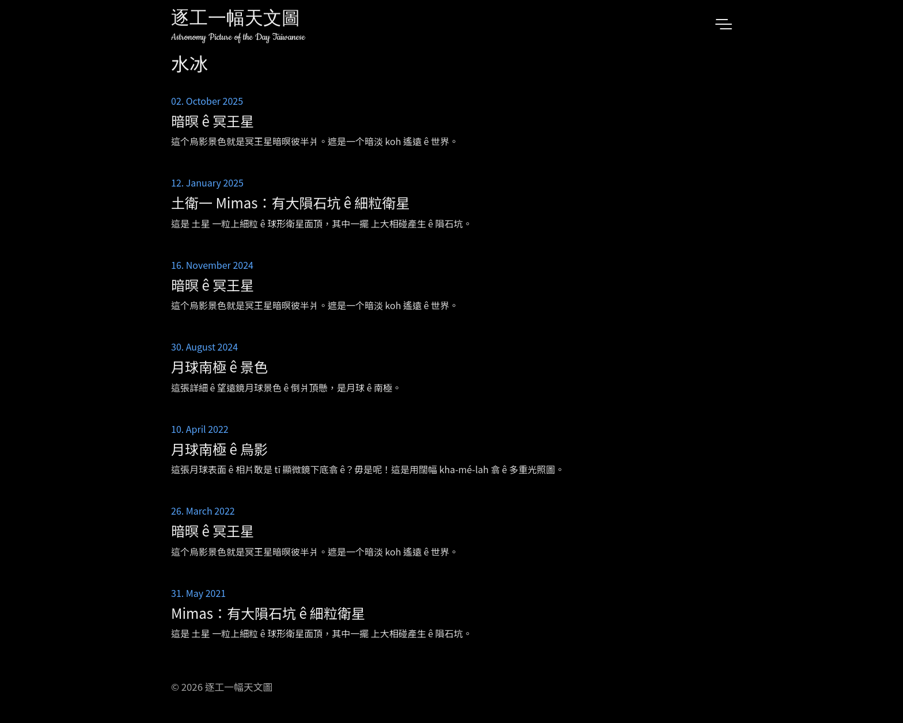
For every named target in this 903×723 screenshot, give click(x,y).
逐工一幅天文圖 (235, 20)
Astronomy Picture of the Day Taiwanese (238, 37)
